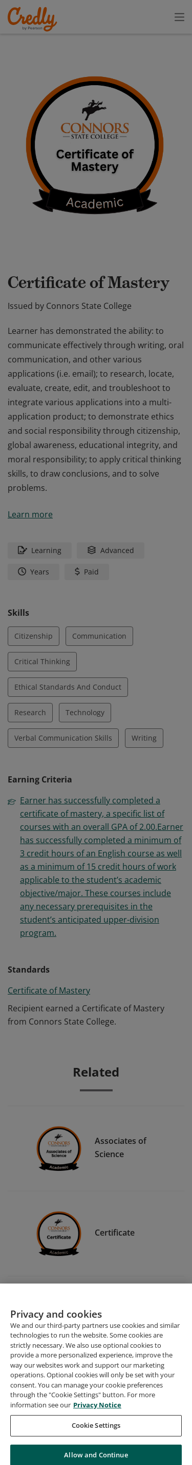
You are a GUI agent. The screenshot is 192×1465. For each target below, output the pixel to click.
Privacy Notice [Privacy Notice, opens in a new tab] (97, 1420)
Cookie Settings (96, 1441)
